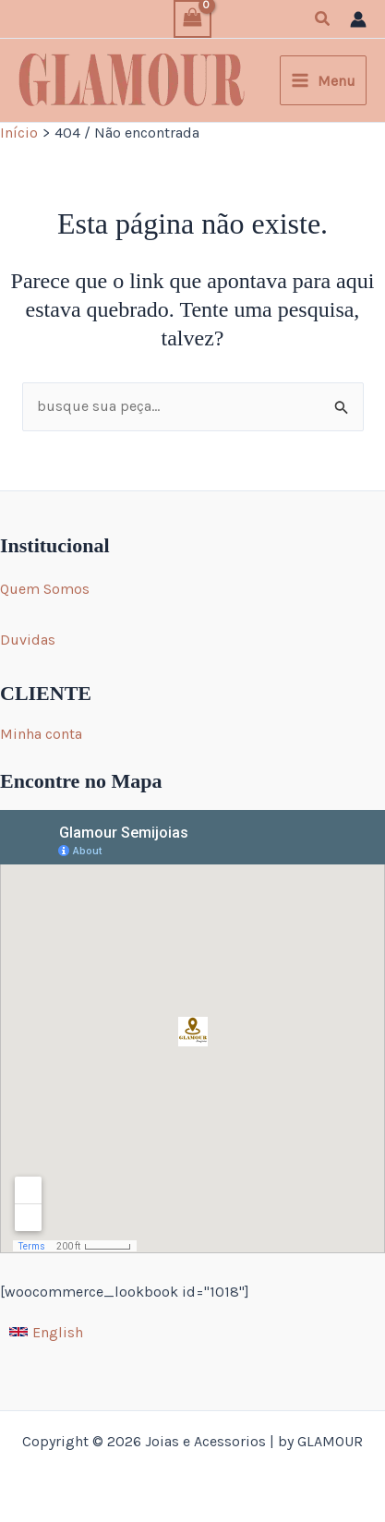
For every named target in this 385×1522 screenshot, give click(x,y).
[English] (46, 1332)
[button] (323, 19)
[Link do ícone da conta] (358, 19)
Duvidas (27, 639)
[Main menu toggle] (323, 80)
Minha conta (41, 734)
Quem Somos (45, 589)
